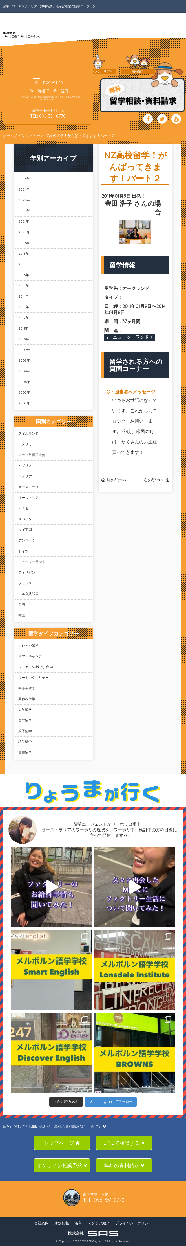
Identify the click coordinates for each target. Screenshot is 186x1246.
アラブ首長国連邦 (31, 455)
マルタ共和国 (28, 594)
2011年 (23, 328)
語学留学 (25, 742)
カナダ (23, 508)
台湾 (21, 604)
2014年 (23, 296)
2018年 (23, 253)
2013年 (23, 307)
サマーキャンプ (30, 656)
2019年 (23, 243)
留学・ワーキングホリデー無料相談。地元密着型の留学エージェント (51, 6)
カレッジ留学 (28, 645)
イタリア (25, 476)
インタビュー (29, 135)
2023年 (24, 200)
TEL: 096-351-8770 (48, 116)
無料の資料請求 (124, 1165)
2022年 (24, 211)
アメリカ (25, 444)
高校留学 (25, 752)
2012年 (23, 318)
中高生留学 (26, 688)
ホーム (8, 135)
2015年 (23, 285)
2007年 (24, 371)
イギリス (25, 465)
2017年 (23, 264)
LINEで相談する (124, 1143)
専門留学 (25, 720)
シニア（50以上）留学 (35, 667)
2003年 (24, 403)
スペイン (25, 519)
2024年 (24, 189)
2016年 (23, 275)
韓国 (21, 615)
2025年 (24, 179)
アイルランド (28, 433)
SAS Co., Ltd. (94, 1241)
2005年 (24, 392)
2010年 (23, 339)
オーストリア (28, 497)
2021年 (23, 221)
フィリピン (26, 572)
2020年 (24, 232)
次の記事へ (156, 480)
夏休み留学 (26, 699)
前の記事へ (114, 480)
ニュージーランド (31, 562)
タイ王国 (25, 530)
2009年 (24, 350)
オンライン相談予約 (62, 1165)
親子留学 (25, 731)
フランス (25, 583)
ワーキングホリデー (33, 677)
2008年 (24, 360)
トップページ (62, 1143)
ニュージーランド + (132, 337)
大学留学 (25, 710)
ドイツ (23, 551)
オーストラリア (30, 487)
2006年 (24, 382)
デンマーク (26, 540)
